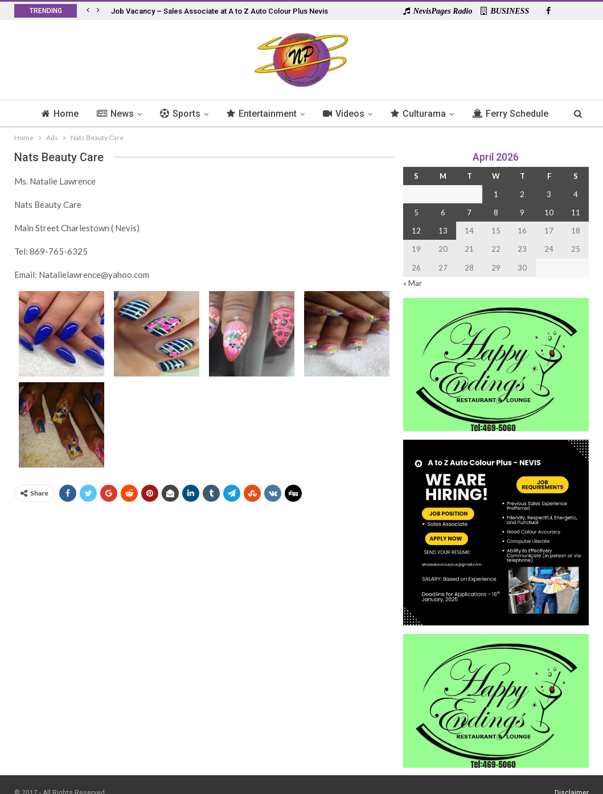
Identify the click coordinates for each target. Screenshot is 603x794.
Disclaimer (572, 776)
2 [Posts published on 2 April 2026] (522, 194)
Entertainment (284, 113)
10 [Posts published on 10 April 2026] (548, 212)
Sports (201, 113)
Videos (368, 113)
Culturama (444, 113)
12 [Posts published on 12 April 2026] (416, 230)
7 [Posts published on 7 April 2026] (469, 212)
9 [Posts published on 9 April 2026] (522, 212)
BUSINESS (505, 11)
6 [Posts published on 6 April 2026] (443, 212)
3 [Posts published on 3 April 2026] (549, 194)
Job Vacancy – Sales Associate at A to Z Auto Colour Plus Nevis (219, 11)
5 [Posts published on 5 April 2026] (416, 212)
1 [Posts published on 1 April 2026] (496, 194)
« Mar (412, 283)
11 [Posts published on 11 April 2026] (575, 212)
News (134, 113)
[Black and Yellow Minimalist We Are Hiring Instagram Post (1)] (496, 532)
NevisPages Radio (438, 11)
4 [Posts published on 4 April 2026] (575, 194)
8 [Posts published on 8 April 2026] (496, 212)
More (511, 113)
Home (77, 113)
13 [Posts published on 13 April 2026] (443, 230)
